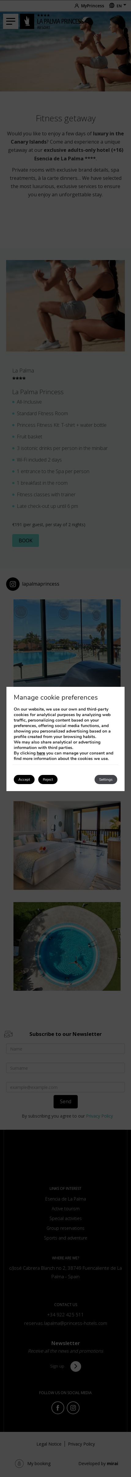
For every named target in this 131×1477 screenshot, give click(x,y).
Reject (48, 779)
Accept (24, 779)
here (41, 753)
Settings (106, 779)
